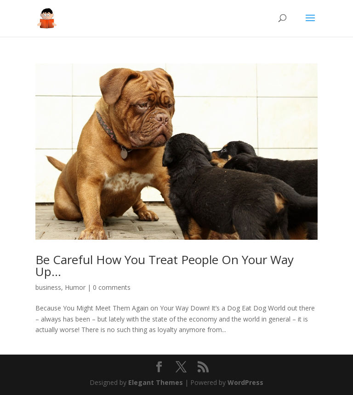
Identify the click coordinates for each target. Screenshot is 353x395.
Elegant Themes (155, 382)
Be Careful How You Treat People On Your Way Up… (164, 265)
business (48, 287)
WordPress (245, 382)
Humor (75, 287)
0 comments (112, 287)
